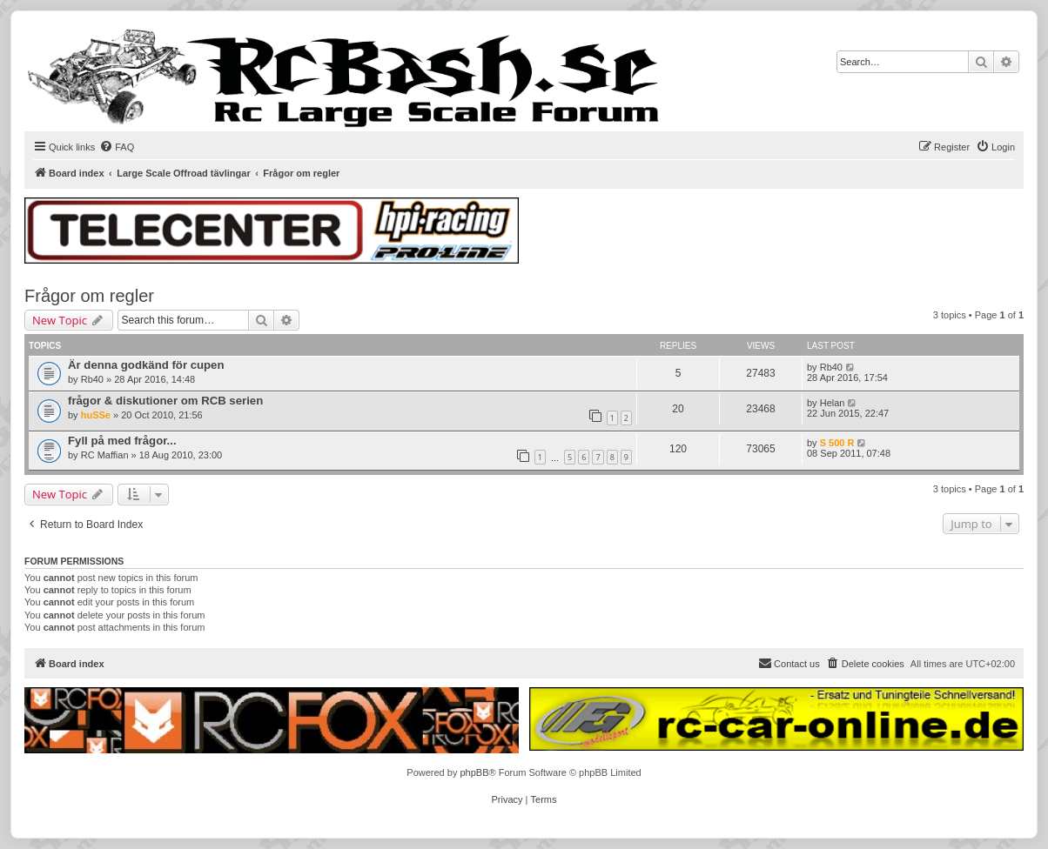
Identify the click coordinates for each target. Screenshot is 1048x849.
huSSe (96, 415)
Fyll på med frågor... (122, 440)
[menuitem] (116, 147)
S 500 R (837, 443)
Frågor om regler (89, 295)
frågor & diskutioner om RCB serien (165, 400)
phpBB (474, 772)
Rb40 (92, 379)
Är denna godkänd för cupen (146, 364)
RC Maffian (105, 455)
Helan (832, 403)
